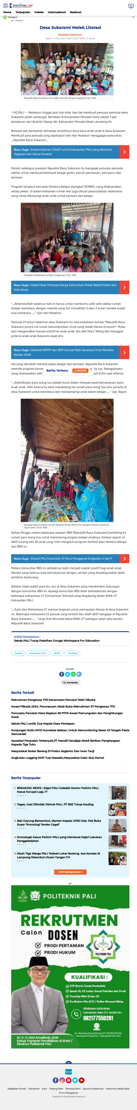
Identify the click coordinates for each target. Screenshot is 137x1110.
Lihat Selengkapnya (70, 872)
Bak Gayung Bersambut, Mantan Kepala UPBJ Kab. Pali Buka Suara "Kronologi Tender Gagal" (59, 822)
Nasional (75, 12)
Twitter (76, 1081)
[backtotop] (68, 1064)
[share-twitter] (67, 674)
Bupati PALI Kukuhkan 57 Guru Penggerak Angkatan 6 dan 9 (71, 558)
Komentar (70, 682)
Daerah (18, 653)
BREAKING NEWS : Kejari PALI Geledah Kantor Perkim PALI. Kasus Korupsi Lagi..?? (58, 789)
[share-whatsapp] (73, 674)
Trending (72, 653)
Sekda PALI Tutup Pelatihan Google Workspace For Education (56, 640)
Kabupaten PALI (38, 653)
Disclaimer (34, 1088)
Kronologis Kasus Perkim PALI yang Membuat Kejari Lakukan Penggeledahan (59, 839)
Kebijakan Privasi (17, 1088)
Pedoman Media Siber (118, 1088)
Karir (44, 1088)
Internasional (57, 12)
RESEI (57, 653)
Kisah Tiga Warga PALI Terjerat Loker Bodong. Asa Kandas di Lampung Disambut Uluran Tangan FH (58, 855)
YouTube (84, 1081)
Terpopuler (23, 12)
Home (7, 12)
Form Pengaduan (68, 1092)
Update (80, 370)
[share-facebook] (61, 674)
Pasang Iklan (56, 1088)
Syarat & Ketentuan (93, 1088)
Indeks (39, 12)
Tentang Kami (73, 1088)
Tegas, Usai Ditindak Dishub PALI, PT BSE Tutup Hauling (55, 804)
